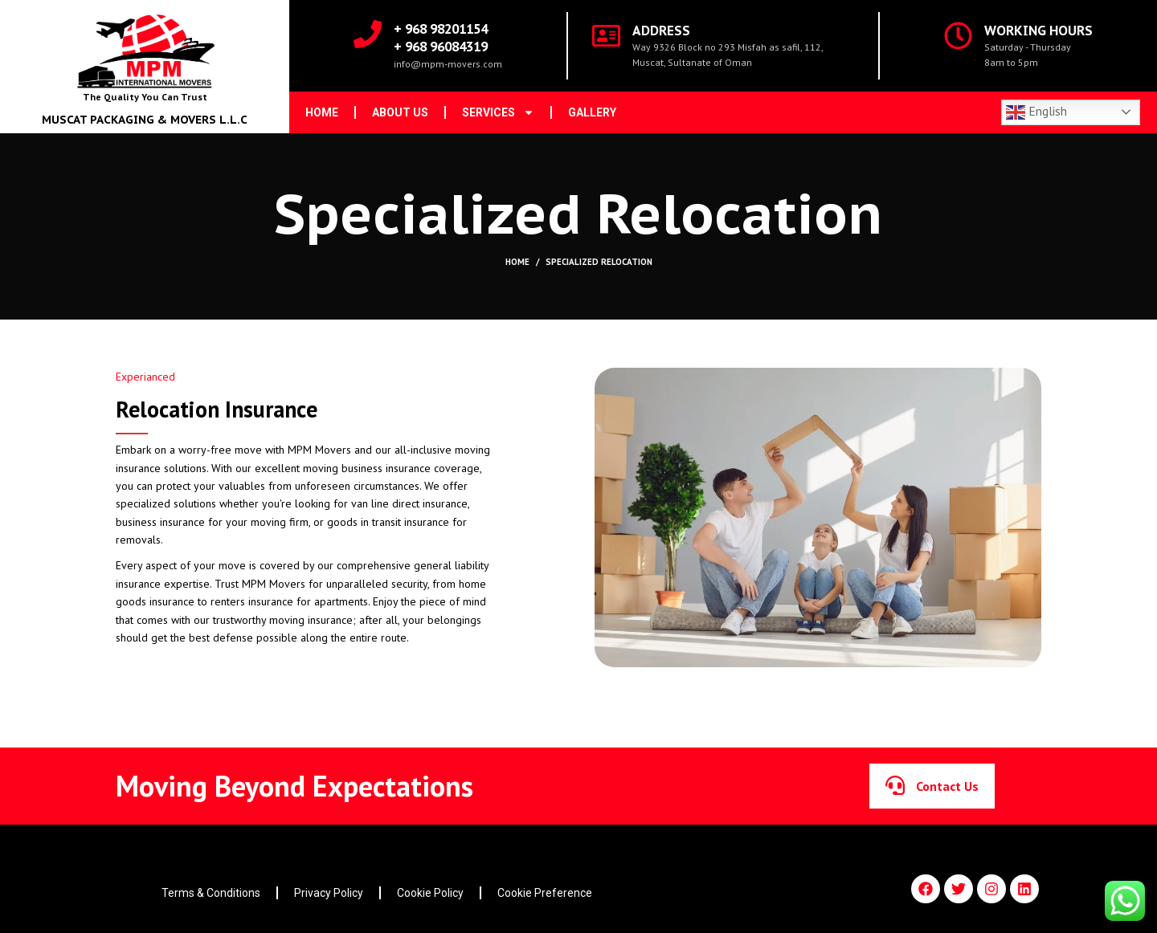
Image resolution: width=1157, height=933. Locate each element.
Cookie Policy (430, 892)
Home (321, 112)
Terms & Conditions (210, 892)
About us (400, 112)
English (1036, 112)
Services (498, 112)
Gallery (592, 112)
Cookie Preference (544, 892)
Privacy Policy (328, 892)
